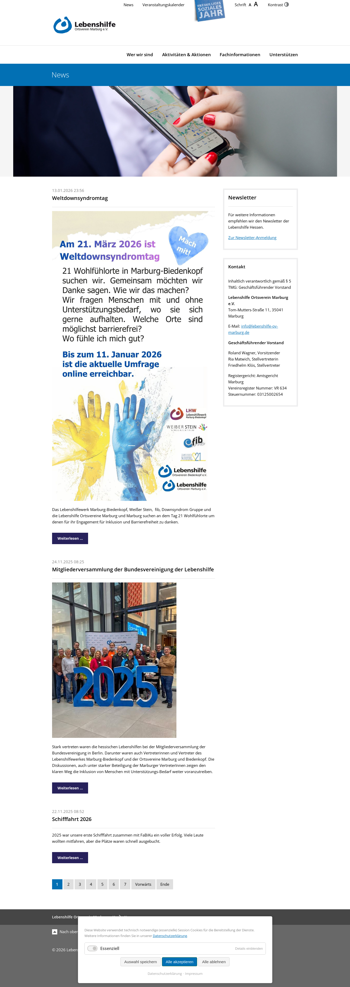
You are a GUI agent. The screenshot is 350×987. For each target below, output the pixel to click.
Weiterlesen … (67, 537)
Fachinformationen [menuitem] (240, 54)
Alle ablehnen (214, 962)
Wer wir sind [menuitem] (140, 54)
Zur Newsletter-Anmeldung (252, 237)
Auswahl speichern (140, 962)
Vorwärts (143, 884)
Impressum (194, 973)
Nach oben (65, 931)
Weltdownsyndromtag (80, 197)
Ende (164, 884)
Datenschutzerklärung (170, 935)
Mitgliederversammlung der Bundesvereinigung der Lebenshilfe (133, 569)
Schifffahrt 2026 (71, 819)
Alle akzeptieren (180, 962)
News (128, 5)
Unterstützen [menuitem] (283, 54)
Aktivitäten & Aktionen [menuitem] (186, 54)
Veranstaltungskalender (163, 5)
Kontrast (278, 5)
